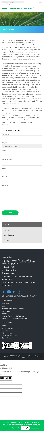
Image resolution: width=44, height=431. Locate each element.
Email (4, 150)
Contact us (6, 338)
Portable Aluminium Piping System (15, 319)
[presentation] (15, 201)
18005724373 (7, 279)
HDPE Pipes (6, 311)
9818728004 (7, 285)
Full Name (5, 134)
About (4, 326)
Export (6, 225)
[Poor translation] (8, 378)
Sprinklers (5, 304)
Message (5, 185)
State (4, 168)
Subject (4, 142)
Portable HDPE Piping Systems (13, 309)
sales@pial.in (10, 270)
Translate (11, 4)
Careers (5, 331)
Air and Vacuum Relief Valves (13, 316)
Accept (25, 428)
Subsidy (7, 230)
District (4, 177)
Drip (3, 306)
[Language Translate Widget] (13, 2)
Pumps (4, 314)
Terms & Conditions (9, 335)
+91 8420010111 (10, 273)
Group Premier (7, 328)
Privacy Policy (7, 333)
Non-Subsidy (9, 235)
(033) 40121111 (9, 267)
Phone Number (7, 159)
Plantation (8, 240)
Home (4, 30)
